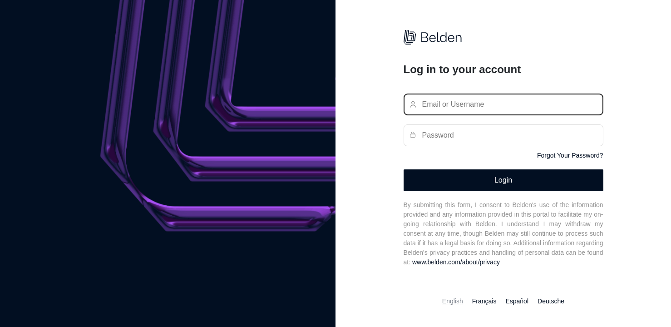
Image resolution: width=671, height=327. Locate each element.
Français (484, 301)
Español (516, 301)
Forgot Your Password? (570, 155)
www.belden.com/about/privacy (456, 262)
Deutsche (551, 301)
